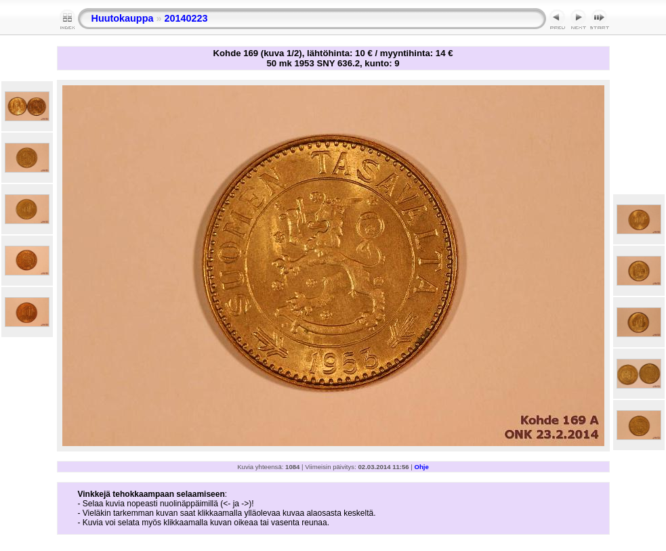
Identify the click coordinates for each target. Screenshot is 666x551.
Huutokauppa (122, 18)
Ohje (422, 466)
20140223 (185, 18)
